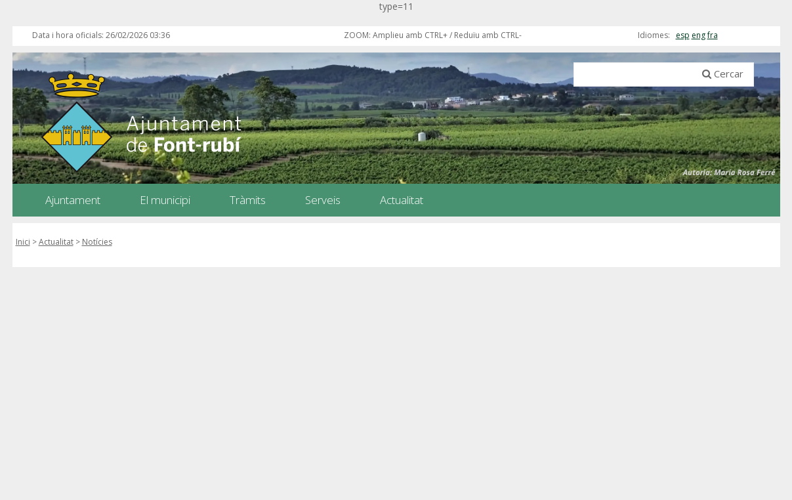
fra (712, 35)
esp (683, 35)
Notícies (97, 241)
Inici (23, 241)
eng (698, 35)
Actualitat (56, 241)
